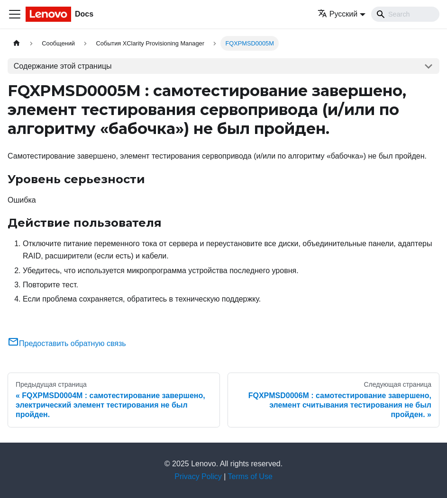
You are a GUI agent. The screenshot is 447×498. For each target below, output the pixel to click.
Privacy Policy (198, 476)
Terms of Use (250, 476)
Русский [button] (337, 14)
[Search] (405, 14)
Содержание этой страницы (63, 66)
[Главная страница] (17, 43)
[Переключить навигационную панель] (15, 14)
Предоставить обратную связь (67, 343)
